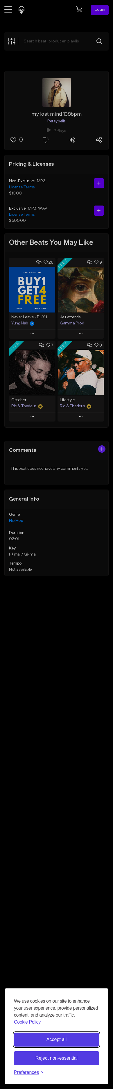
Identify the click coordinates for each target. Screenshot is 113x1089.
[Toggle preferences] (28, 1072)
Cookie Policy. (28, 1022)
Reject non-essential (56, 1058)
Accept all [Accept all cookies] (56, 1039)
